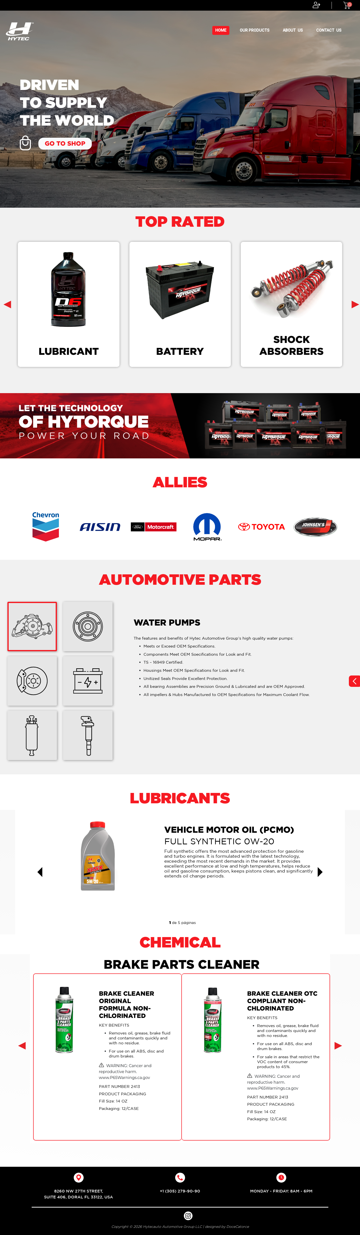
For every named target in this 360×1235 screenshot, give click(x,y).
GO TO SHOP (65, 143)
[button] (40, 872)
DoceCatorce (237, 1226)
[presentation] (7, 303)
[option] (180, 104)
